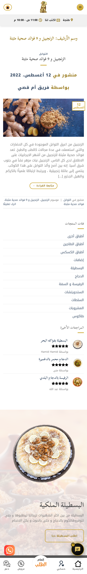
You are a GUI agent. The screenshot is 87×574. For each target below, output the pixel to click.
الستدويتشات (74, 292)
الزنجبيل (45, 199)
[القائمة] (80, 7)
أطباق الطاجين (73, 244)
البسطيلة (77, 268)
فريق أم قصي (33, 87)
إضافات (79, 260)
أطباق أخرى (75, 236)
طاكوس (78, 316)
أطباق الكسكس (72, 252)
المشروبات (76, 308)
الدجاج (79, 276)
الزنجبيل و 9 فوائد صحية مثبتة (44, 59)
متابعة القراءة (43, 185)
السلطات (77, 300)
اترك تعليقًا (9, 204)
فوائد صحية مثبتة (74, 204)
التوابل (43, 54)
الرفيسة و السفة (71, 284)
